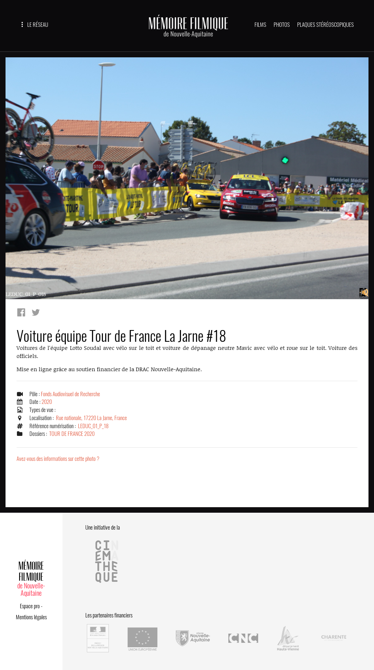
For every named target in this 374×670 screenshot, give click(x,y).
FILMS (260, 24)
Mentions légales (31, 617)
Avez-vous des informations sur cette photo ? (58, 458)
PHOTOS (282, 24)
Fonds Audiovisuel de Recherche (70, 394)
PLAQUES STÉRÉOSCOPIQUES (325, 24)
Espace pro (30, 606)
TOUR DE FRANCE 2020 (72, 433)
